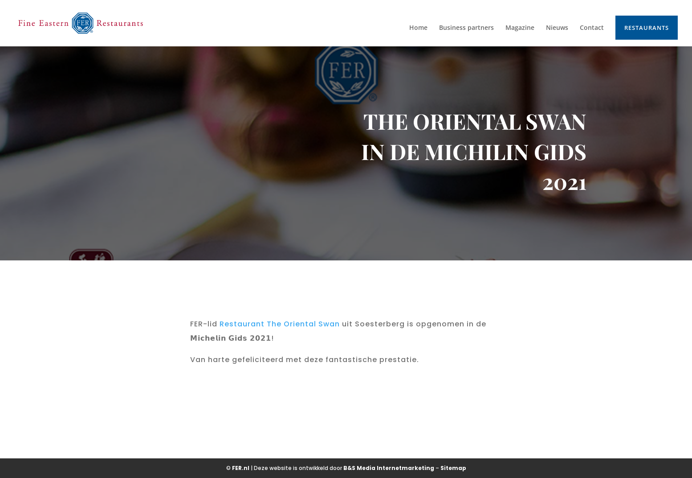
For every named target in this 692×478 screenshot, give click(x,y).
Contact (592, 28)
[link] (280, 324)
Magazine (519, 28)
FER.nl (240, 468)
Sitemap (453, 468)
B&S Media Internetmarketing (388, 468)
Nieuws (557, 28)
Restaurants (646, 28)
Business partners (466, 28)
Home (418, 28)
